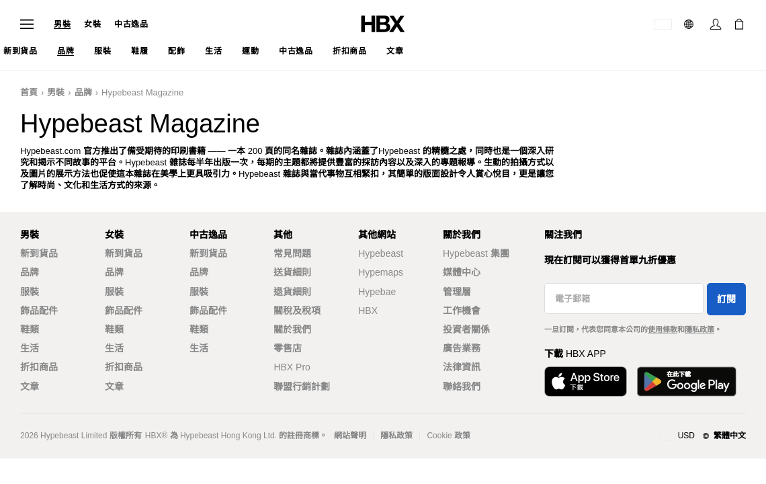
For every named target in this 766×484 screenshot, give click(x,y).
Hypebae (377, 291)
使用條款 (662, 329)
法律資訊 (461, 367)
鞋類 (29, 329)
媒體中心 (461, 272)
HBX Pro (291, 367)
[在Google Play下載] (686, 381)
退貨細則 (292, 291)
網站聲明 (350, 435)
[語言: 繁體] (690, 24)
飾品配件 (39, 310)
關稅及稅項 (297, 310)
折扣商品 (39, 367)
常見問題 (292, 253)
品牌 (83, 92)
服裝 (29, 291)
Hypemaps (380, 272)
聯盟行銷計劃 (301, 386)
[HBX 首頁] (383, 23)
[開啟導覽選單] (27, 24)
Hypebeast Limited (73, 435)
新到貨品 (39, 253)
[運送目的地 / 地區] (663, 24)
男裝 (62, 24)
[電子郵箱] (624, 298)
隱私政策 (699, 329)
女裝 (92, 24)
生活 (29, 348)
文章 (29, 386)
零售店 (287, 348)
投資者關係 (466, 329)
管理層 (457, 291)
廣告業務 (461, 348)
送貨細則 (292, 272)
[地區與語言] (702, 436)
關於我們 (292, 329)
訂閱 (726, 299)
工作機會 (461, 310)
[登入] (715, 24)
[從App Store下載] (585, 381)
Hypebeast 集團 (476, 253)
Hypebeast (380, 253)
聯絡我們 (461, 386)
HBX (368, 310)
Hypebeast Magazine (142, 92)
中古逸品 (131, 24)
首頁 (29, 92)
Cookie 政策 (448, 435)
